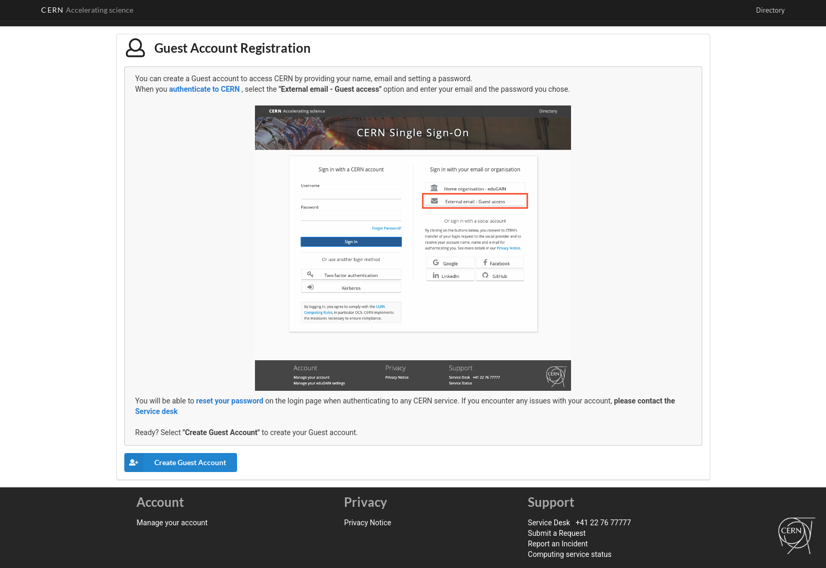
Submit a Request (557, 533)
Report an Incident (558, 544)
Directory (770, 10)
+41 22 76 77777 (603, 522)
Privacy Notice (367, 522)
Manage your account (172, 522)
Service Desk (549, 522)
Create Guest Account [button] (175, 462)
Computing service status (570, 554)
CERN (87, 9)
